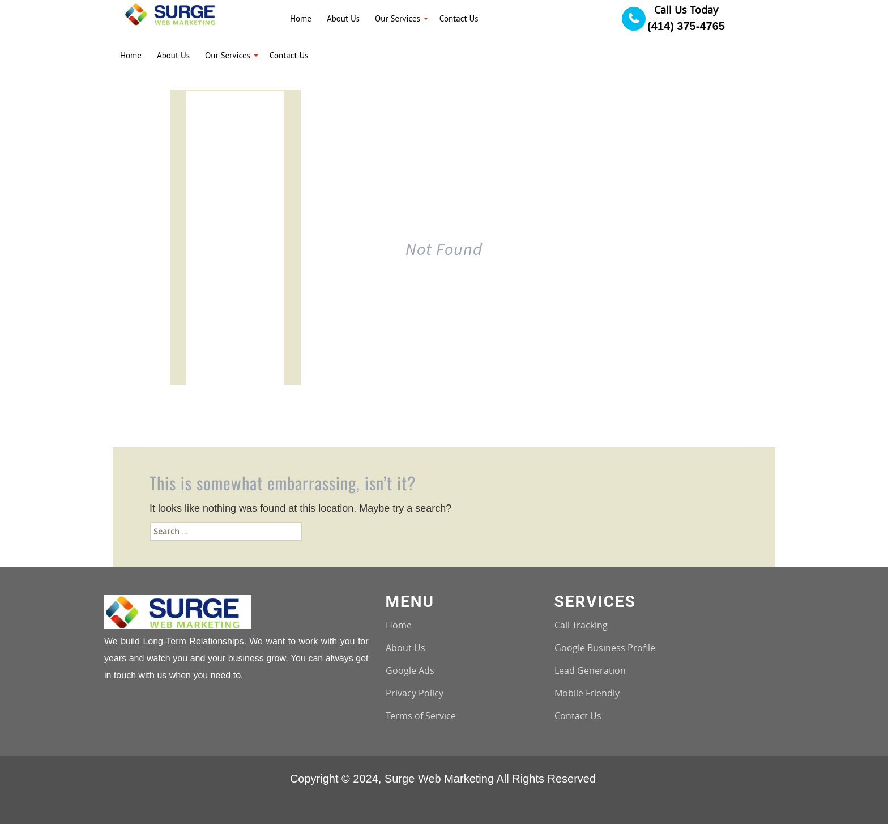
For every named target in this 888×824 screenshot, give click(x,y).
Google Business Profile (604, 648)
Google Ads (410, 670)
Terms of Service (421, 716)
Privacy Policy (414, 693)
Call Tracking (581, 625)
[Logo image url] (173, 13)
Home (399, 625)
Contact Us (577, 716)
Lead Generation (590, 670)
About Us (405, 648)
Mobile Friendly (587, 693)
